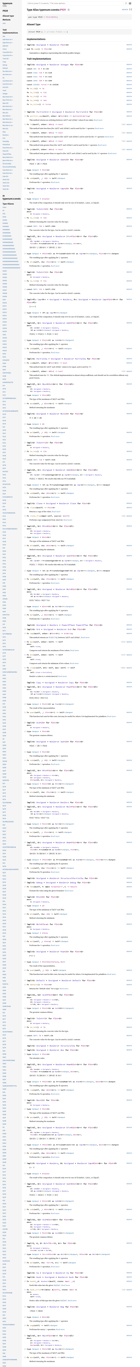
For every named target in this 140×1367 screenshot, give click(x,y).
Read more (98, 120)
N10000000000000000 (10, 261)
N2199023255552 (8, 822)
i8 (39, 69)
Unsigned (41, 45)
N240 (4, 904)
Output (35, 170)
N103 (4, 354)
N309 (4, 1162)
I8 (34, 69)
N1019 (5, 331)
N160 (4, 586)
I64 (35, 80)
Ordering (84, 116)
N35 (4, 1315)
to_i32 (33, 96)
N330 (4, 1242)
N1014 (5, 316)
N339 (4, 1274)
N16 (4, 583)
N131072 (5, 472)
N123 (4, 440)
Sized (38, 646)
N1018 (5, 328)
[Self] (56, 1290)
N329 (4, 1235)
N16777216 (6, 615)
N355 (4, 1337)
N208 (4, 774)
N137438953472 (8, 497)
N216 (4, 809)
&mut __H (69, 1281)
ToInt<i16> (6, 180)
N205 (4, 764)
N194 (4, 720)
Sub (68, 556)
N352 (4, 1328)
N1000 (5, 220)
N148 (4, 542)
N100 (4, 217)
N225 (4, 844)
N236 (4, 889)
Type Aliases (8, 204)
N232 (4, 876)
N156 (4, 570)
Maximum (33, 1345)
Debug (5, 65)
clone (33, 507)
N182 (4, 678)
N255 (4, 955)
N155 (4, 567)
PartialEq (6, 141)
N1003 (5, 277)
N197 (4, 729)
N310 (4, 1169)
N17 (4, 624)
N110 (4, 389)
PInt (48, 17)
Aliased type (8, 16)
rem (31, 868)
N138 (4, 500)
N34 (4, 1277)
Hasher (44, 1281)
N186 (4, 691)
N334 (4, 1255)
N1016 (5, 322)
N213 (4, 796)
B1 (62, 962)
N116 (4, 414)
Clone (5, 49)
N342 (4, 1286)
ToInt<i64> (6, 186)
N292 (4, 1102)
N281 (4, 1057)
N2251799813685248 (9, 847)
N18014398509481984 (10, 672)
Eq (3, 78)
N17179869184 (7, 634)
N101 (4, 300)
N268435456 (7, 1006)
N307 (4, 1156)
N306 (4, 1153)
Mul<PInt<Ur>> (7, 122)
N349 (4, 1312)
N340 (4, 1280)
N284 (4, 1070)
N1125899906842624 (9, 398)
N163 (4, 596)
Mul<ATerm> (7, 116)
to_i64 (33, 100)
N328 (4, 1232)
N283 (4, 1067)
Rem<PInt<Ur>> (8, 160)
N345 (4, 1299)
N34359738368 (7, 1293)
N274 (4, 1029)
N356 (4, 1341)
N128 (4, 456)
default (34, 984)
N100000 (6, 226)
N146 (4, 535)
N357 (4, 1344)
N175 (4, 647)
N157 (4, 573)
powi (32, 712)
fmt (31, 887)
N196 (4, 726)
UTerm (56, 962)
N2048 (5, 761)
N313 (4, 1178)
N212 (4, 793)
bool (61, 124)
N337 (4, 1267)
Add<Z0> (5, 46)
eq (31, 363)
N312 (4, 1175)
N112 (4, 395)
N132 (4, 475)
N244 (4, 917)
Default (5, 68)
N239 (4, 898)
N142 (4, 519)
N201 (4, 748)
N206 (4, 768)
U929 (53, 17)
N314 (4, 1181)
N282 (4, 1064)
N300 (4, 1134)
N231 (4, 873)
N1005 (5, 284)
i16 (40, 73)
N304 (4, 1146)
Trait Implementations (10, 31)
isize (43, 84)
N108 (4, 376)
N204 (4, 758)
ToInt (39, 209)
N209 (4, 777)
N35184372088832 (9, 1325)
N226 (4, 850)
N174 (4, 643)
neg (31, 1325)
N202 (4, 752)
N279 (4, 1048)
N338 (4, 1271)
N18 (4, 666)
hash (32, 1281)
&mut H (72, 1290)
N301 (4, 1137)
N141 (4, 516)
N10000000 (6, 233)
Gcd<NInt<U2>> (8, 81)
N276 (4, 1038)
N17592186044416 (8, 650)
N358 (4, 1347)
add (31, 178)
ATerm (44, 924)
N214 (4, 799)
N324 (4, 1216)
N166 (4, 608)
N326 (4, 1223)
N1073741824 (7, 373)
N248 (4, 930)
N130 (4, 465)
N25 (4, 936)
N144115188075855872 (10, 529)
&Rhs (51, 124)
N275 (4, 1035)
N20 (4, 742)
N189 (4, 701)
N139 (4, 503)
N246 (4, 924)
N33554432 (6, 1261)
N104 (4, 357)
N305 (4, 1150)
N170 (4, 628)
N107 (4, 370)
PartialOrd (6, 145)
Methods (6, 20)
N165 (4, 605)
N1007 (5, 290)
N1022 (5, 344)
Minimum (33, 780)
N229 (4, 860)
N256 (4, 959)
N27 (4, 1013)
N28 (4, 1051)
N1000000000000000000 (11, 268)
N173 (4, 640)
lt (31, 124)
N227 (4, 854)
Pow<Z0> (6, 151)
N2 (3, 739)
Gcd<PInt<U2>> (8, 84)
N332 (4, 1248)
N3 (3, 1127)
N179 (4, 663)
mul (31, 432)
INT (35, 226)
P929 (5, 10)
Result (74, 887)
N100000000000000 (10, 255)
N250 (4, 939)
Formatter (56, 887)
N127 (4, 452)
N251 (4, 943)
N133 (4, 478)
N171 (4, 631)
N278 (4, 1045)
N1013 (5, 312)
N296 (4, 1115)
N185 (4, 688)
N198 (4, 733)
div (31, 262)
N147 (4, 538)
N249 (4, 933)
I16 (35, 73)
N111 (4, 392)
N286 (4, 1076)
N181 (4, 675)
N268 (4, 1003)
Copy (4, 62)
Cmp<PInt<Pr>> (8, 55)
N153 (4, 561)
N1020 (5, 338)
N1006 (5, 287)
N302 (4, 1140)
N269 (4, 1009)
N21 (4, 783)
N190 (4, 707)
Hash (4, 90)
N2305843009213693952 (11, 869)
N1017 (5, 325)
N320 (4, 1204)
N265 (4, 994)
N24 (4, 901)
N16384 (5, 599)
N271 (4, 1019)
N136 (4, 491)
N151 (4, 554)
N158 (4, 577)
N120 (4, 430)
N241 (4, 908)
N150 (4, 551)
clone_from (35, 516)
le (31, 133)
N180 (4, 669)
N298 (4, 1121)
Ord (4, 138)
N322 (4, 1210)
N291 (4, 1099)
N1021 (5, 341)
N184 (4, 685)
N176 (4, 653)
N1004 (5, 281)
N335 (4, 1258)
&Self (65, 516)
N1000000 (6, 230)
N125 (4, 446)
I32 (35, 77)
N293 (4, 1105)
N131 (4, 468)
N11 (4, 386)
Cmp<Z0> (6, 59)
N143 (4, 522)
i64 (40, 80)
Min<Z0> (5, 113)
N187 (4, 694)
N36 (4, 1353)
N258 (4, 965)
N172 (4, 637)
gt (31, 141)
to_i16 (33, 92)
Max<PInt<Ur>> (8, 100)
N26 (4, 971)
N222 (4, 834)
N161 (4, 589)
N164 (4, 602)
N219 (4, 818)
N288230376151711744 (10, 1086)
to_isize (34, 104)
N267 (4, 1000)
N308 (4, 1159)
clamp (33, 668)
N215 (4, 806)
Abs (4, 36)
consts (55, 9)
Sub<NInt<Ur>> (8, 170)
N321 (4, 1207)
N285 (4, 1073)
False (4, 207)
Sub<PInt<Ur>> (8, 173)
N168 (4, 618)
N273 (4, 1025)
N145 (4, 532)
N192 (4, 713)
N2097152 (6, 780)
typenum (7, 3)
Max (44, 384)
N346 (4, 1302)
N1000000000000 (9, 249)
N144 (4, 526)
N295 (4, 1111)
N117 (4, 417)
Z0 (66, 159)
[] (131, 9)
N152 (4, 557)
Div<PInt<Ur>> (7, 75)
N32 (4, 1200)
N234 (4, 882)
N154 (4, 564)
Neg (4, 132)
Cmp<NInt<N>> (8, 52)
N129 (4, 459)
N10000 (5, 223)
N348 (4, 1309)
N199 (4, 736)
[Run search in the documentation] (75, 3)
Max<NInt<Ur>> (8, 97)
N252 (4, 946)
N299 (4, 1124)
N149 (4, 545)
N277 (4, 1041)
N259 (4, 968)
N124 (4, 443)
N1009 (5, 296)
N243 (4, 914)
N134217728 (6, 484)
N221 (4, 831)
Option (76, 116)
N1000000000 (7, 239)
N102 (4, 335)
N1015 (5, 319)
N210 (4, 787)
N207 (4, 771)
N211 (4, 790)
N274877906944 (8, 1032)
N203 (4, 755)
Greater (46, 199)
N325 (4, 1220)
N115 (4, 408)
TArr (50, 1243)
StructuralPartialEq (9, 167)
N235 (4, 885)
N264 (4, 990)
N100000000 (7, 236)
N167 (4, 612)
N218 (4, 815)
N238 (4, 895)
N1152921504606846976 (10, 411)
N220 (4, 828)
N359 (4, 1350)
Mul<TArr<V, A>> (8, 125)
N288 (4, 1083)
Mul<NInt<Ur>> (8, 119)
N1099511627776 (8, 382)
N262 (4, 981)
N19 (4, 704)
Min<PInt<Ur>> (7, 110)
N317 (4, 1191)
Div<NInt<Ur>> (7, 71)
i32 (40, 77)
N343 (4, 1290)
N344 (4, 1296)
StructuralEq (7, 164)
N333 (4, 1251)
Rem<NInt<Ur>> (8, 157)
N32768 (5, 1229)
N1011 (5, 306)
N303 (4, 1143)
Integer (5, 94)
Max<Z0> (6, 103)
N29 (4, 1092)
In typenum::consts (12, 197)
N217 (4, 812)
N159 (4, 580)
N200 (4, 745)
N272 (4, 1022)
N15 (4, 548)
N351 (4, 1321)
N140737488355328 (9, 513)
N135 (4, 487)
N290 (4, 1095)
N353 (4, 1331)
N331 (4, 1245)
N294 (4, 1108)
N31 (4, 1165)
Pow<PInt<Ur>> (8, 148)
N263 (4, 987)
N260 (4, 974)
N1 (3, 211)
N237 (4, 892)
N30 (4, 1130)
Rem (68, 842)
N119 (4, 424)
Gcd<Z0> (5, 87)
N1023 (5, 347)
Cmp (62, 188)
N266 (4, 997)
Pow (68, 687)
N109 (4, 379)
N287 (4, 1080)
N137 (4, 494)
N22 (4, 825)
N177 (4, 656)
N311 (4, 1172)
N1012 (5, 309)
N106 (4, 366)
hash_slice (35, 1290)
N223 (4, 838)
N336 (4, 1264)
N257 (4, 962)
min (31, 545)
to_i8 (33, 88)
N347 (4, 1306)
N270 (4, 1016)
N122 (4, 437)
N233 (4, 879)
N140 (4, 510)
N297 (4, 1118)
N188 (4, 698)
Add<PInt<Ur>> (8, 43)
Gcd (38, 722)
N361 (4, 1363)
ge (31, 149)
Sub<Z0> (5, 176)
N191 (4, 710)
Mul (62, 413)
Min (44, 526)
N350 (4, 1318)
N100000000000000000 (11, 265)
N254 (4, 952)
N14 (4, 507)
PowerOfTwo (7, 154)
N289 (4, 1089)
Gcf (31, 1004)
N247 (4, 927)
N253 (4, 949)
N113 (4, 402)
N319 (4, 1197)
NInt (49, 384)
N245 (4, 920)
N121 (4, 433)
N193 (4, 717)
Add (62, 159)
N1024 (5, 351)
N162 (4, 592)
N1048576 (6, 360)
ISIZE (36, 84)
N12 (4, 427)
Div (68, 236)
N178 (4, 659)
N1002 (5, 274)
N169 (4, 621)
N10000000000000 (9, 252)
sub (31, 579)
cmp (31, 633)
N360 (4, 1356)
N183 (4, 682)
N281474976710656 (9, 1060)
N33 (4, 1239)
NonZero (6, 135)
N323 (4, 1213)
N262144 (5, 984)
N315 (4, 1185)
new (4, 23)
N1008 (5, 293)
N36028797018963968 (10, 1360)
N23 (4, 863)
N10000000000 (8, 242)
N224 (4, 841)
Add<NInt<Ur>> (8, 40)
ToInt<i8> (6, 189)
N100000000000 (8, 246)
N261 (4, 978)
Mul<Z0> (5, 129)
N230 (4, 866)
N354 (4, 1334)
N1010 (5, 303)
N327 (4, 1226)
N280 (4, 1054)
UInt (50, 962)
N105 (4, 363)
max (31, 403)
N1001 (5, 271)
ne (31, 371)
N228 (4, 857)
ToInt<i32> (6, 183)
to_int (33, 218)
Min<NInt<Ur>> (8, 106)
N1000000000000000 (10, 258)
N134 (4, 481)
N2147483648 (7, 803)
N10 (4, 214)
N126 (4, 449)
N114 (4, 405)
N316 (4, 1188)
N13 (4, 462)
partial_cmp (36, 116)
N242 (4, 911)
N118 (4, 421)
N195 (4, 723)
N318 (4, 1194)
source (125, 9)
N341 (4, 1283)
